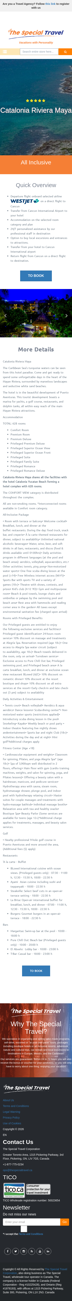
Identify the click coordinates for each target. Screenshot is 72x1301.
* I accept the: (23, 1230)
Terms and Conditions (16, 1106)
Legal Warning (11, 1111)
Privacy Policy (11, 1117)
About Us (8, 1100)
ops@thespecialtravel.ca (17, 1170)
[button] (5, 313)
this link (50, 3)
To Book (36, 276)
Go (65, 1222)
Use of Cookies (12, 1123)
